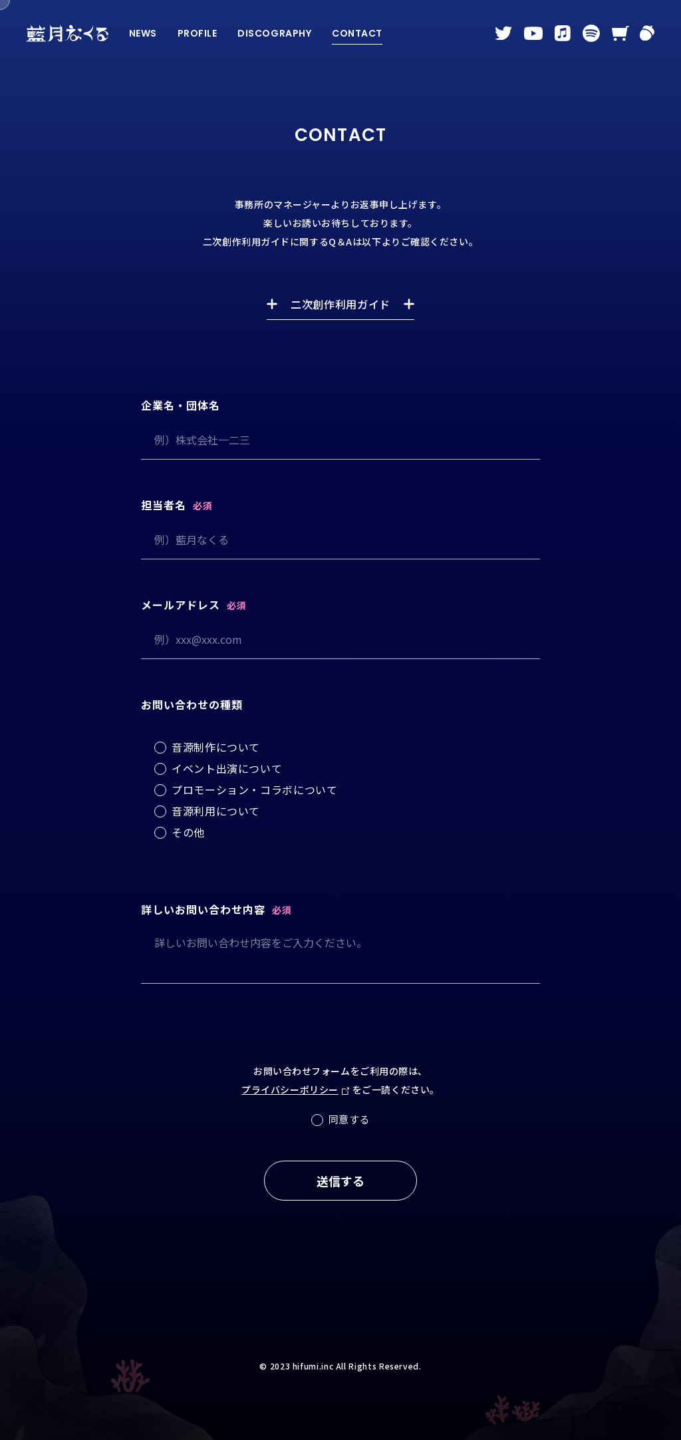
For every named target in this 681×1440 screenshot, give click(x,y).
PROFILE (197, 33)
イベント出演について (227, 768)
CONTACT (357, 33)
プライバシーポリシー (290, 1089)
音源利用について (216, 811)
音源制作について (216, 747)
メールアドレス (180, 605)
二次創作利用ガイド (340, 304)
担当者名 (163, 505)
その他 (188, 832)
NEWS (143, 33)
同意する (349, 1119)
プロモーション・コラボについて (255, 789)
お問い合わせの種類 (192, 704)
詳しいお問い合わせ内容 (203, 909)
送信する (340, 1180)
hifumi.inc (313, 1365)
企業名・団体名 (180, 405)
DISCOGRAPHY (274, 33)
